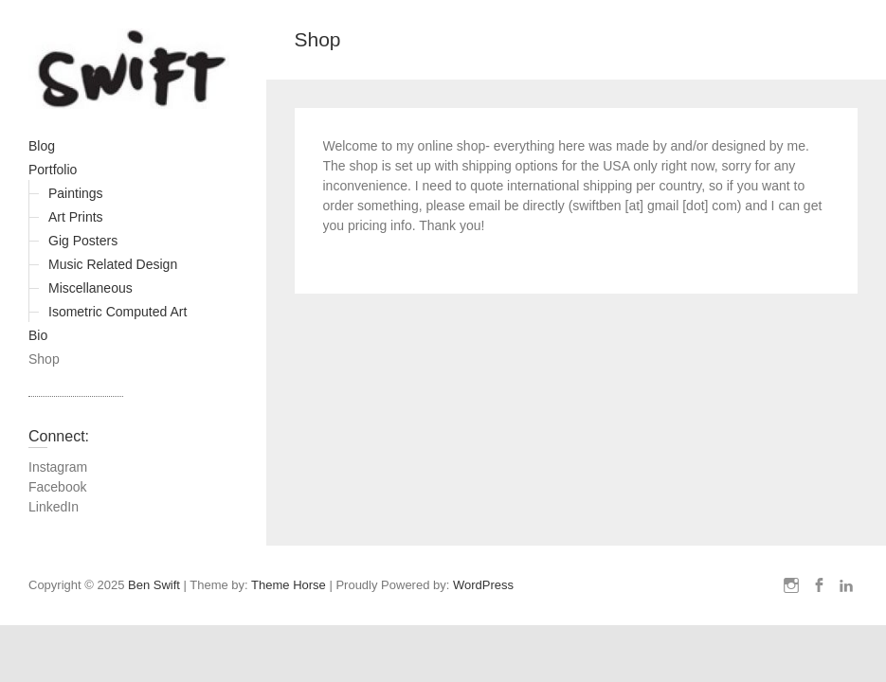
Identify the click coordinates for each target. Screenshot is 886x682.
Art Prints (75, 216)
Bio (37, 335)
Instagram (57, 467)
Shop (44, 359)
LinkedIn (53, 506)
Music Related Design (112, 264)
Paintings (75, 193)
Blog (41, 145)
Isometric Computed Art (117, 311)
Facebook (57, 486)
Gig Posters (83, 240)
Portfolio (52, 169)
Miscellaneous (90, 288)
